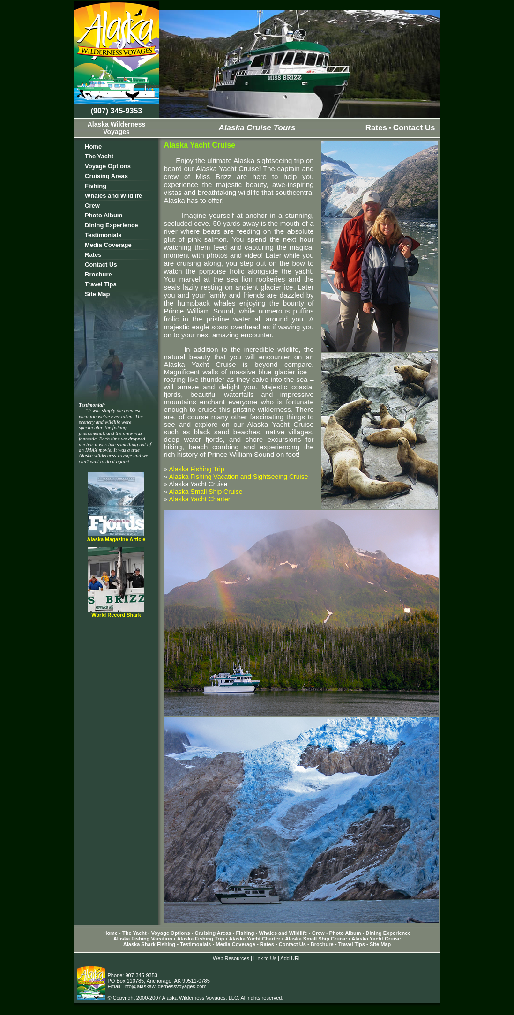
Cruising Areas (106, 175)
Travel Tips (101, 284)
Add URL (290, 958)
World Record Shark (116, 615)
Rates (376, 127)
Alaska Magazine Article (116, 539)
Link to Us (264, 958)
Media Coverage (108, 244)
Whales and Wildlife (113, 195)
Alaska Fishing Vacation (143, 938)
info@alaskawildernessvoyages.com (164, 986)
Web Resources (231, 958)
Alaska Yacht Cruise (376, 938)
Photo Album (103, 215)
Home (93, 146)
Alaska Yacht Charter (199, 499)
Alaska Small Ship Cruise (205, 491)
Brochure (98, 274)
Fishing (95, 185)
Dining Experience (111, 225)
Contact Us (414, 127)
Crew (92, 205)
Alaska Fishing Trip (196, 469)
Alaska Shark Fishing (149, 944)
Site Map (97, 294)
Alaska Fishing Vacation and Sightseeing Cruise (238, 476)
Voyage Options (108, 166)
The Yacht (99, 156)
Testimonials (103, 235)
